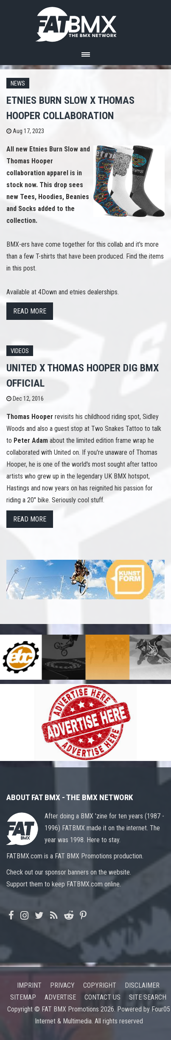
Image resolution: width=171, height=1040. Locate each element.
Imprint (29, 985)
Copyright (99, 985)
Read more (29, 311)
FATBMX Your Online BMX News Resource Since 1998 (86, 22)
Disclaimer (142, 985)
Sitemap (23, 997)
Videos (20, 351)
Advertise (60, 997)
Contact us (102, 997)
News (18, 83)
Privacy (62, 985)
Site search (147, 997)
